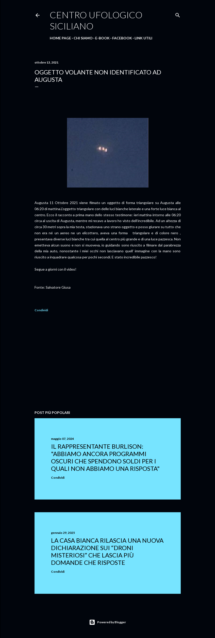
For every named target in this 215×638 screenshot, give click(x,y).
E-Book (102, 38)
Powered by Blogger (107, 622)
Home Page (60, 38)
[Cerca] (178, 14)
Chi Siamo (83, 38)
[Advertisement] (108, 362)
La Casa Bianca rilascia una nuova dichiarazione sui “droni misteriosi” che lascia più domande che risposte (107, 551)
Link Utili (143, 38)
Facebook (122, 38)
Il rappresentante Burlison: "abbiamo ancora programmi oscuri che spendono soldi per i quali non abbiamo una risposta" (105, 457)
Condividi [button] (41, 310)
